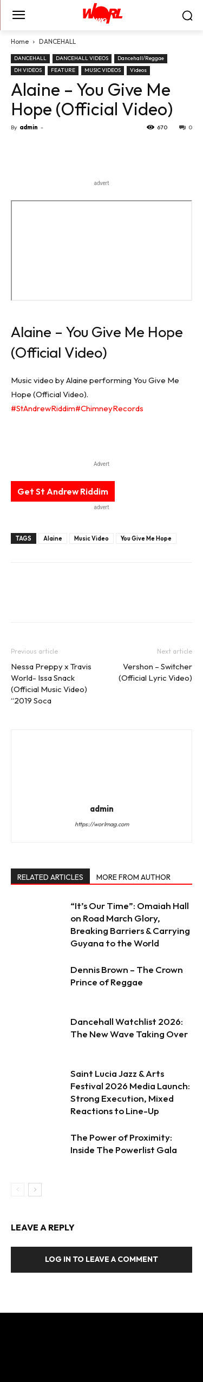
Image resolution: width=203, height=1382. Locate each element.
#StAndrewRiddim (43, 408)
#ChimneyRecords (109, 408)
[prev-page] (17, 1189)
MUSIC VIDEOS (102, 70)
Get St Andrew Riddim (62, 491)
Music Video (91, 538)
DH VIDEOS (28, 70)
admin (28, 127)
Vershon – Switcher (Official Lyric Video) (155, 672)
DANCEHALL (57, 41)
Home (20, 41)
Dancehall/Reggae (140, 58)
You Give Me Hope (146, 538)
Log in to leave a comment (101, 1259)
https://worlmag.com (102, 824)
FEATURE (63, 70)
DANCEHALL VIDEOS (82, 58)
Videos (138, 70)
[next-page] (35, 1189)
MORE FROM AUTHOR (133, 877)
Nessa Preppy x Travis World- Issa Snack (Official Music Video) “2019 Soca (51, 683)
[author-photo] (102, 793)
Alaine (52, 538)
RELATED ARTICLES (50, 877)
